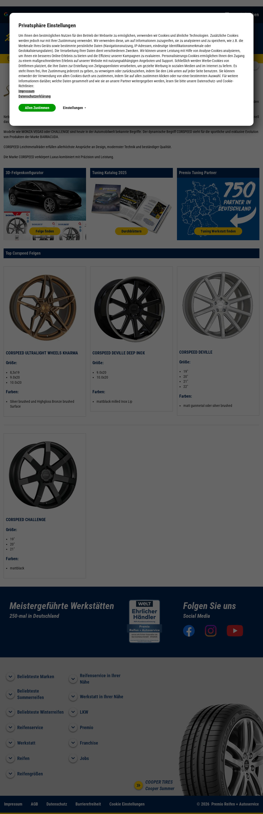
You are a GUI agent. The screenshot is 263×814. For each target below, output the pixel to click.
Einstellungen (74, 108)
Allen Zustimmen (37, 108)
